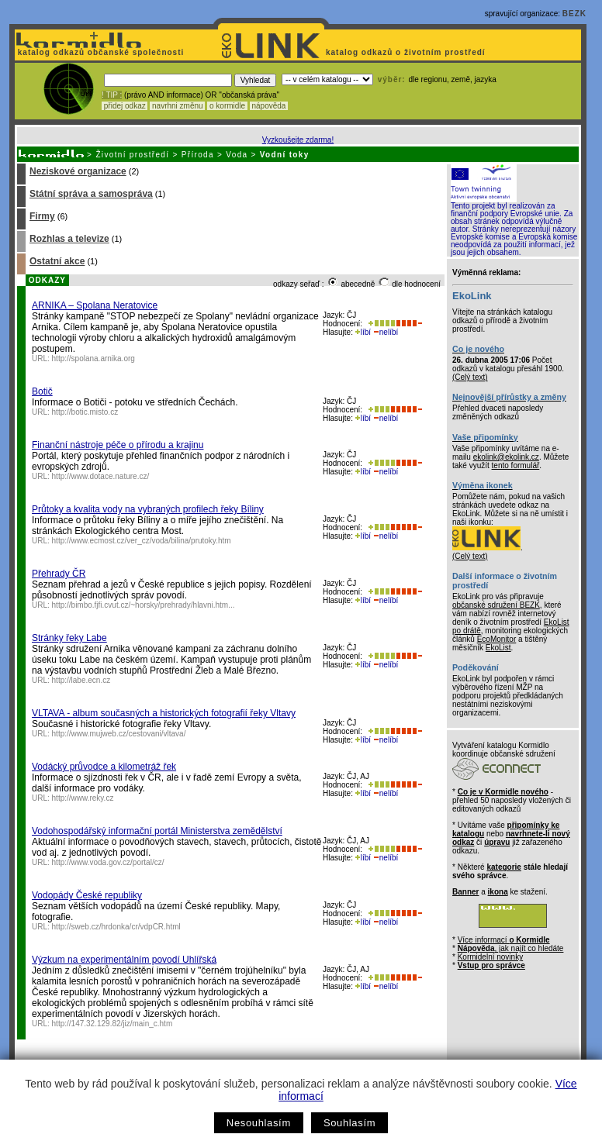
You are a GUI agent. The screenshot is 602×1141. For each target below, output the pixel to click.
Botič (42, 391)
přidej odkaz (124, 106)
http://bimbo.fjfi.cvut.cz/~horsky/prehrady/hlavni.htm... (143, 605)
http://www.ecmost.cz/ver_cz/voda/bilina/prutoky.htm (141, 540)
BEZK (574, 13)
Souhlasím (349, 1123)
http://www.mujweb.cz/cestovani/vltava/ (119, 733)
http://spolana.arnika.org (93, 358)
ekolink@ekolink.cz (506, 457)
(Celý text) (470, 377)
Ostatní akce (57, 261)
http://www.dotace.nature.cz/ (101, 476)
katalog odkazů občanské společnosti (99, 52)
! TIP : (112, 95)
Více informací (504, 940)
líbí (363, 332)
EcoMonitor (497, 639)
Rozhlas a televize (69, 238)
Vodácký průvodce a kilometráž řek (104, 766)
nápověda (269, 106)
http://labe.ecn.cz (81, 680)
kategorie (503, 867)
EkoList (498, 647)
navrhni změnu (177, 106)
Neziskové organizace (77, 171)
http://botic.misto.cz (85, 412)
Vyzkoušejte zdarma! (298, 140)
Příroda (198, 154)
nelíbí (385, 332)
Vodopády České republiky (87, 895)
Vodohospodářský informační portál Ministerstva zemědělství (157, 831)
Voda (236, 154)
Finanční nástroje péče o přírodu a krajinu (117, 445)
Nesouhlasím (259, 1123)
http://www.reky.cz (83, 798)
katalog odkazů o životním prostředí (407, 52)
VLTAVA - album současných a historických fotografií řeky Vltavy (164, 713)
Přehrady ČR (58, 573)
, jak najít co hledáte (511, 948)
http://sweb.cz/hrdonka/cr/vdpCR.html (116, 926)
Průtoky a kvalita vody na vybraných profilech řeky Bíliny (148, 509)
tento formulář (516, 465)
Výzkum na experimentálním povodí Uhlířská (124, 959)
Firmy (42, 216)
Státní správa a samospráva (91, 193)
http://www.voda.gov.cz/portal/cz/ (108, 862)
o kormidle (227, 106)
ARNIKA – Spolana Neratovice (94, 305)
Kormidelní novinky (490, 957)
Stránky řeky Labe (69, 638)
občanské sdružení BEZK (496, 605)
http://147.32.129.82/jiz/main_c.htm (112, 1023)
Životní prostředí (132, 154)
